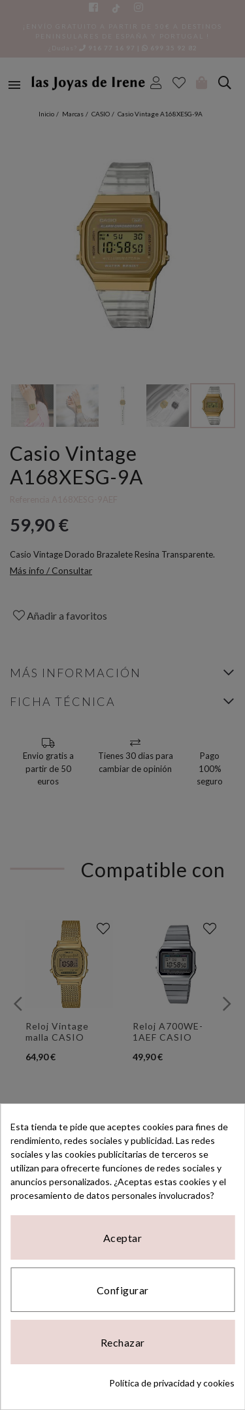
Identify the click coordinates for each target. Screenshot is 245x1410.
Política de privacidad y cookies (172, 1382)
